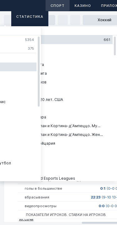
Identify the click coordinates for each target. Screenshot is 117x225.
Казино (83, 5)
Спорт (58, 5)
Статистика (29, 16)
